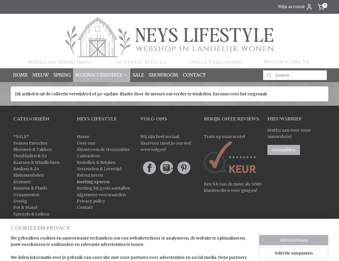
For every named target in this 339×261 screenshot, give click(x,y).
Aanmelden (283, 149)
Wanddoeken (26, 227)
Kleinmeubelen (28, 175)
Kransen (22, 181)
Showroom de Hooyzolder (103, 149)
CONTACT (194, 75)
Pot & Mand (25, 207)
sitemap (180, 250)
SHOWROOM (163, 75)
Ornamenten (26, 194)
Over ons (86, 143)
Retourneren (90, 175)
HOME (20, 75)
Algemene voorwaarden (101, 194)
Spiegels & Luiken (31, 214)
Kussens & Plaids (30, 188)
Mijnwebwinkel (267, 250)
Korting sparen (93, 181)
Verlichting (24, 220)
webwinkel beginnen (215, 250)
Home (83, 136)
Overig (20, 201)
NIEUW (40, 75)
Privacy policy (91, 201)
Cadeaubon (88, 155)
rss (193, 250)
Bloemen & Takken (33, 149)
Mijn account (295, 6)
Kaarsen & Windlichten (36, 162)
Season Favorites (30, 143)
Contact (85, 207)
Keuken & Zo (26, 168)
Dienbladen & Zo (30, 155)
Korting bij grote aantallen (103, 188)
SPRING (62, 75)
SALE (138, 75)
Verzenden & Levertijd (99, 168)
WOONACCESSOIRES (101, 75)
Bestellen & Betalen (96, 162)
